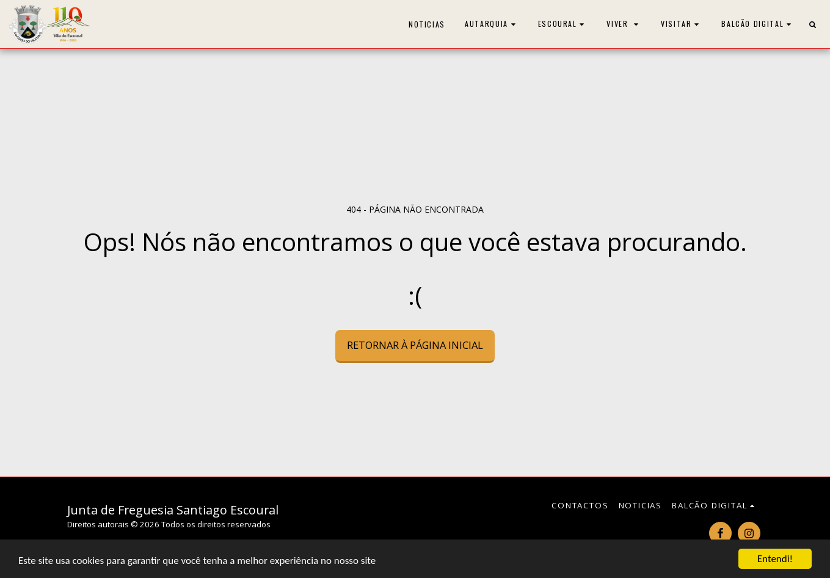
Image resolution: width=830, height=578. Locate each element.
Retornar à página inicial (415, 345)
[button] (492, 24)
